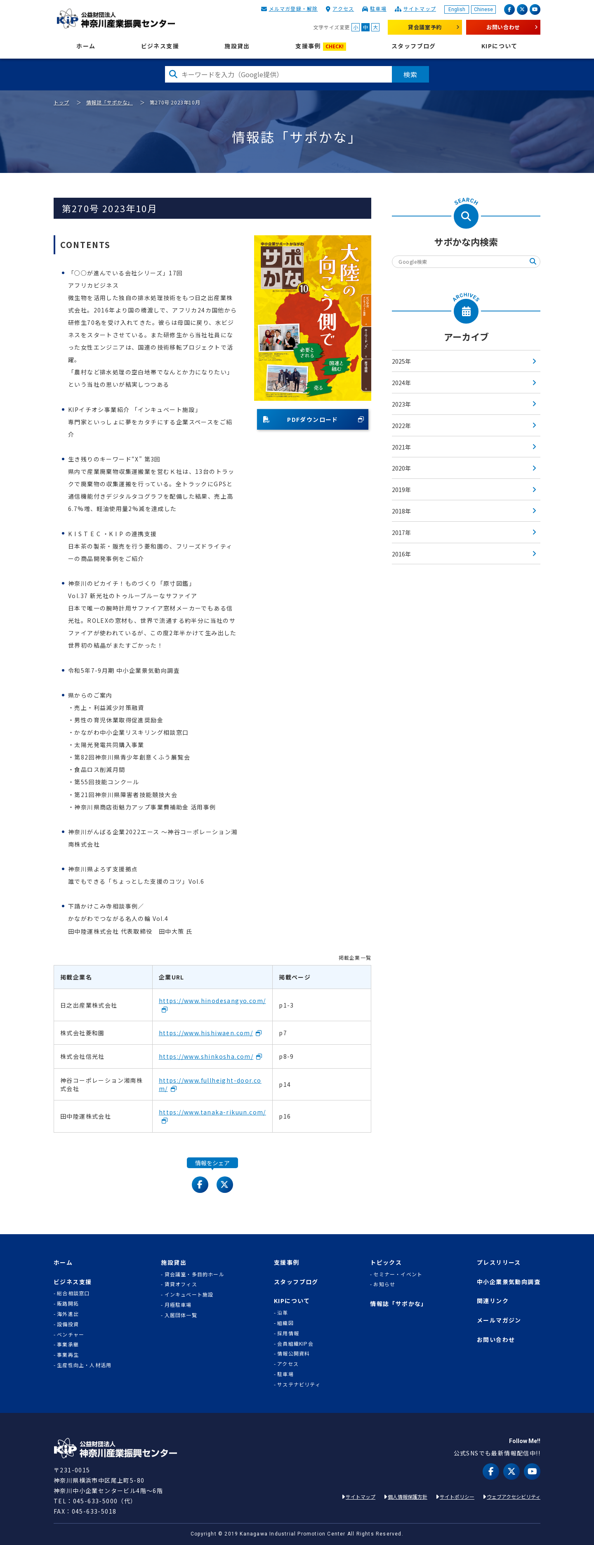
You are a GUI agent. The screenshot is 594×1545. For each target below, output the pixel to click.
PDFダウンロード (300, 419)
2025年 (401, 361)
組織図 (285, 1323)
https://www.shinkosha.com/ (206, 1056)
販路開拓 (68, 1303)
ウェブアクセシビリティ (513, 1496)
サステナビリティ (299, 1384)
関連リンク (493, 1300)
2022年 (401, 425)
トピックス (386, 1262)
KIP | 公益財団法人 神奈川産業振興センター (116, 18)
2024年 (401, 383)
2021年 (401, 447)
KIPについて (499, 46)
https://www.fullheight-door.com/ (210, 1084)
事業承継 (68, 1344)
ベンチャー (70, 1334)
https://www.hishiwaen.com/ (206, 1033)
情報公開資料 (293, 1353)
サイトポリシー (457, 1496)
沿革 (282, 1312)
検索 (410, 74)
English (456, 9)
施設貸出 (237, 46)
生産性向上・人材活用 (84, 1365)
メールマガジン (499, 1320)
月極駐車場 (178, 1304)
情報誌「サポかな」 (109, 102)
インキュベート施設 (189, 1294)
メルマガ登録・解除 (293, 8)
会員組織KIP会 (295, 1343)
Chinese (483, 9)
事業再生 (68, 1354)
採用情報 (288, 1333)
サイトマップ (419, 8)
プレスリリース (499, 1262)
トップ (61, 102)
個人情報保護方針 (407, 1496)
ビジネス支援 (160, 46)
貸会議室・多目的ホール (194, 1274)
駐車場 (378, 8)
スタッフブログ (413, 46)
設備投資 (68, 1324)
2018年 (401, 511)
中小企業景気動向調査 (508, 1281)
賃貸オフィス (181, 1284)
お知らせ (384, 1284)
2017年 (401, 532)
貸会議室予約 (425, 27)
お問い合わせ (503, 27)
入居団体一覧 (181, 1315)
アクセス (343, 8)
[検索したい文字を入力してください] (278, 74)
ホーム (85, 46)
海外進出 (68, 1314)
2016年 (401, 554)
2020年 (401, 468)
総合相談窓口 (73, 1293)
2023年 (401, 404)
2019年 (401, 489)
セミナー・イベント (397, 1274)
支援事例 (320, 46)
